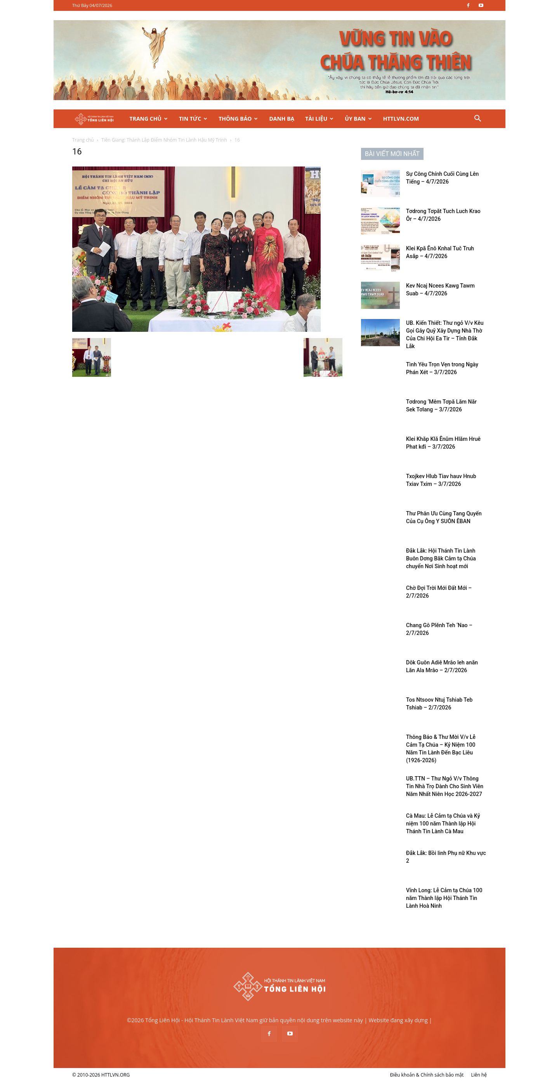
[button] (477, 119)
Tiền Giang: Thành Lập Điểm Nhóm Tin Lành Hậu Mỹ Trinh (164, 140)
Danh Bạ (281, 118)
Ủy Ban (358, 118)
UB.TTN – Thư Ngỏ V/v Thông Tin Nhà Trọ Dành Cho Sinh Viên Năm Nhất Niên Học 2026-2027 (444, 786)
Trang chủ (83, 140)
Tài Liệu (319, 118)
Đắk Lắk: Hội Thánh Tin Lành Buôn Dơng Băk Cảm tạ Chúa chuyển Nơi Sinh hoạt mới (441, 558)
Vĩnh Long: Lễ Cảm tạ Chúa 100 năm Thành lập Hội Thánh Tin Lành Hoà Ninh (444, 898)
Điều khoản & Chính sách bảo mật (427, 1075)
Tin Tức (193, 118)
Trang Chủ (149, 118)
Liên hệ (479, 1075)
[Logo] (98, 118)
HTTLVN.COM (401, 118)
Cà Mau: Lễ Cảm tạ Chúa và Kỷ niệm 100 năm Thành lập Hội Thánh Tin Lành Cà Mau (443, 823)
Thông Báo (238, 118)
